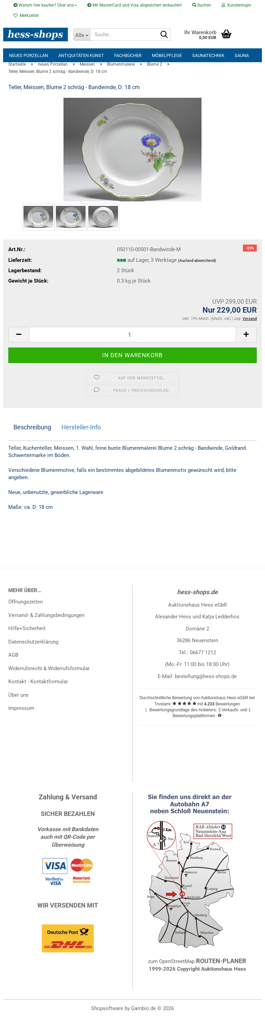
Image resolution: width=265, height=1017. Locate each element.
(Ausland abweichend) (197, 260)
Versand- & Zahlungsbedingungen (46, 615)
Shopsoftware (107, 1008)
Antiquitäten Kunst (81, 55)
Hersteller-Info (81, 427)
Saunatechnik (208, 55)
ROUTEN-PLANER (221, 960)
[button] (18, 334)
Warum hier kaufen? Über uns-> (45, 5)
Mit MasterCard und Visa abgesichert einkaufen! (134, 5)
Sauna (242, 55)
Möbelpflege (167, 55)
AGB (13, 655)
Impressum (21, 708)
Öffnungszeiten (25, 602)
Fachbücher (127, 55)
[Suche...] (81, 34)
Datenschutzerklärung (33, 642)
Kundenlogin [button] (236, 5)
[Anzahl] (132, 334)
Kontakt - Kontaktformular (38, 681)
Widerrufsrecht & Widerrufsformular (49, 668)
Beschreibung (32, 427)
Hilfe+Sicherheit (27, 628)
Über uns (18, 695)
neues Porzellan (28, 55)
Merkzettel (26, 15)
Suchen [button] (201, 5)
